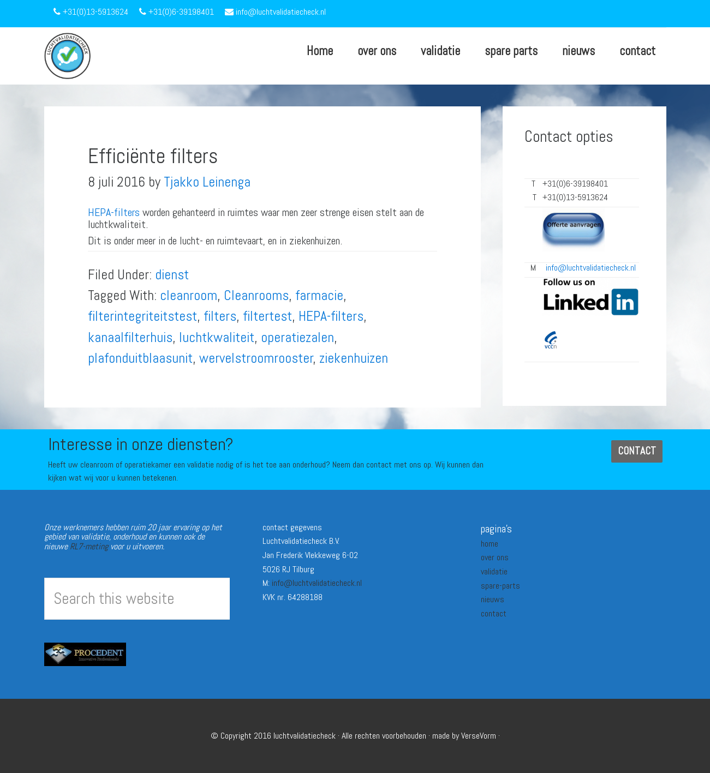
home (489, 543)
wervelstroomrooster (256, 358)
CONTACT (637, 451)
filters (220, 316)
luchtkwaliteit (216, 337)
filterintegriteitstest (142, 316)
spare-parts (500, 585)
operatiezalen (297, 337)
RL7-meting (89, 546)
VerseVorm (478, 735)
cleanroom (188, 295)
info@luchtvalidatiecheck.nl (317, 583)
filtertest (267, 316)
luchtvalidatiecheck (304, 735)
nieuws (492, 599)
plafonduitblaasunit (140, 358)
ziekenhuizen (353, 358)
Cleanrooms (256, 295)
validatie (494, 571)
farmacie (319, 295)
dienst (172, 275)
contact (493, 613)
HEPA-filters (114, 212)
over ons (495, 557)
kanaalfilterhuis (130, 337)
